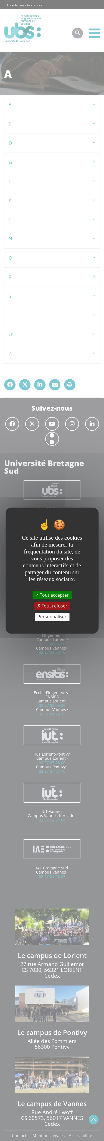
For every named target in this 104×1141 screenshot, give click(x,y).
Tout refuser (52, 606)
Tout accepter (52, 595)
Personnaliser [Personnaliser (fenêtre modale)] (52, 617)
